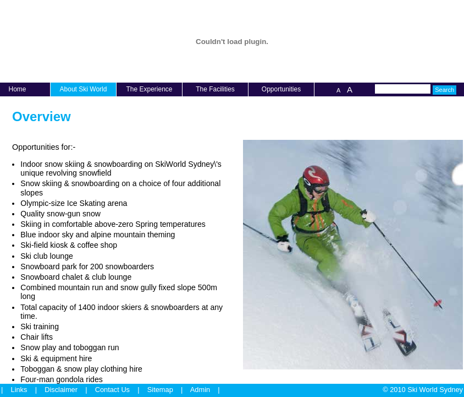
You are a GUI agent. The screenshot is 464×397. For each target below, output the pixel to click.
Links (19, 389)
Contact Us (112, 389)
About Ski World (83, 89)
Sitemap (160, 389)
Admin (200, 389)
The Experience (149, 89)
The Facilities (215, 89)
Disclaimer (61, 389)
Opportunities (281, 89)
